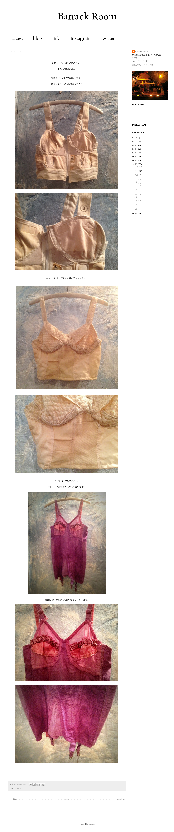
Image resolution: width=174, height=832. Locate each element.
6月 (136, 190)
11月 (136, 171)
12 (136, 213)
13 (136, 164)
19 (136, 145)
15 (136, 156)
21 (136, 138)
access (17, 38)
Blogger (92, 824)
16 (136, 153)
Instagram (80, 38)
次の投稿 (13, 799)
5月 (136, 194)
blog (37, 38)
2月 (136, 205)
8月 (136, 182)
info (56, 38)
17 (136, 149)
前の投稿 (121, 799)
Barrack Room (87, 16)
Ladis (17, 788)
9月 (136, 178)
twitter (108, 38)
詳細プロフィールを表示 (142, 65)
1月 (136, 209)
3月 (136, 201)
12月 (136, 167)
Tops (22, 788)
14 (136, 160)
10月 (136, 175)
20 (136, 141)
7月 (136, 186)
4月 (136, 197)
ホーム (67, 799)
